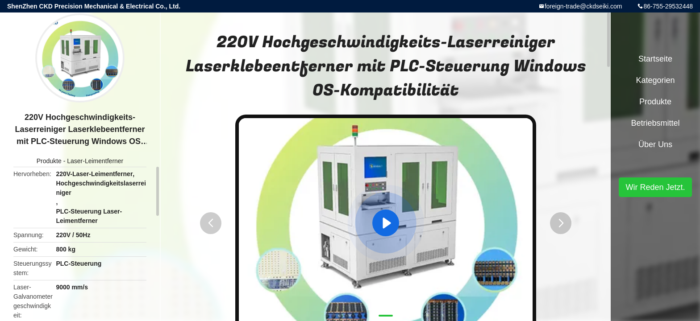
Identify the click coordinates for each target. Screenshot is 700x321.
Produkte (49, 161)
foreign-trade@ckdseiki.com (583, 6)
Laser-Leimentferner (95, 161)
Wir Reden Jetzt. (655, 187)
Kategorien (655, 80)
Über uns (655, 144)
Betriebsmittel (655, 123)
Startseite (655, 58)
